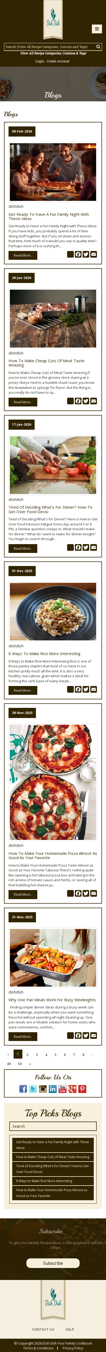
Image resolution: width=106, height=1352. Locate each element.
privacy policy (73, 1348)
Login (39, 61)
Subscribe (53, 1263)
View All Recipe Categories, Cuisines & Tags (53, 53)
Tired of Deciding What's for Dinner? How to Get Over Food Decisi (50, 509)
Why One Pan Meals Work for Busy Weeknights (52, 1000)
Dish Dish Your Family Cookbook (67, 1343)
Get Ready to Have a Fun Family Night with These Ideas (49, 216)
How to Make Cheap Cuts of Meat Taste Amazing (46, 362)
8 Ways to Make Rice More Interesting (44, 653)
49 (9, 1064)
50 (20, 1064)
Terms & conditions (38, 1348)
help (70, 1329)
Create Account (58, 61)
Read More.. (23, 255)
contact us (43, 1329)
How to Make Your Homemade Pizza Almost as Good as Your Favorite (53, 855)
